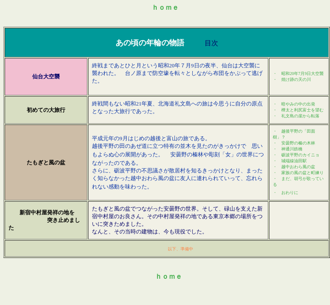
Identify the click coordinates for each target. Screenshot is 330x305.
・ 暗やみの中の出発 (294, 104)
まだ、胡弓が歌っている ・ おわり (298, 162)
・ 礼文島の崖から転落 (296, 116)
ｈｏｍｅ (165, 7)
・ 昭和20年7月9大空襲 (298, 73)
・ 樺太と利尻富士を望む (298, 110)
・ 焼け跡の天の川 (292, 79)
